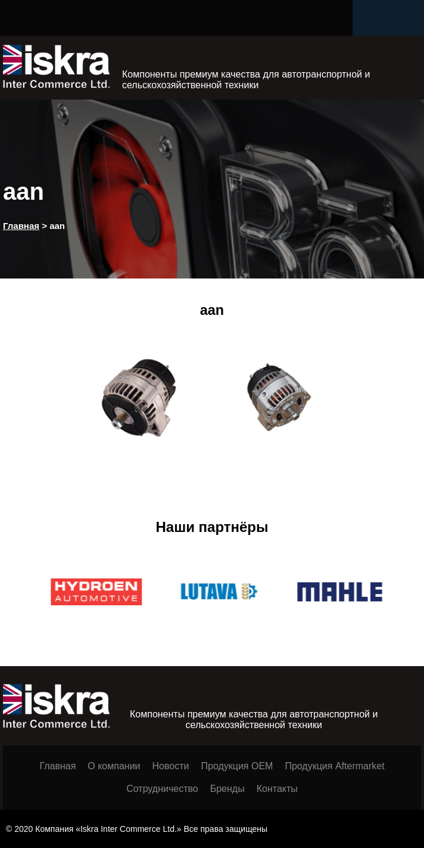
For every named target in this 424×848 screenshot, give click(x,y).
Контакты (277, 789)
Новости (170, 766)
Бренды (227, 789)
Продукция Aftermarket (334, 766)
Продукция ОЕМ (237, 766)
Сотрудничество (162, 789)
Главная (57, 766)
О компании (114, 766)
